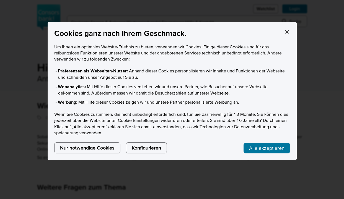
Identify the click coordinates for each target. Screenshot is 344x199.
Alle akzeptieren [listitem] (266, 148)
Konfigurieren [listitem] (146, 148)
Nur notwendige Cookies (87, 148)
